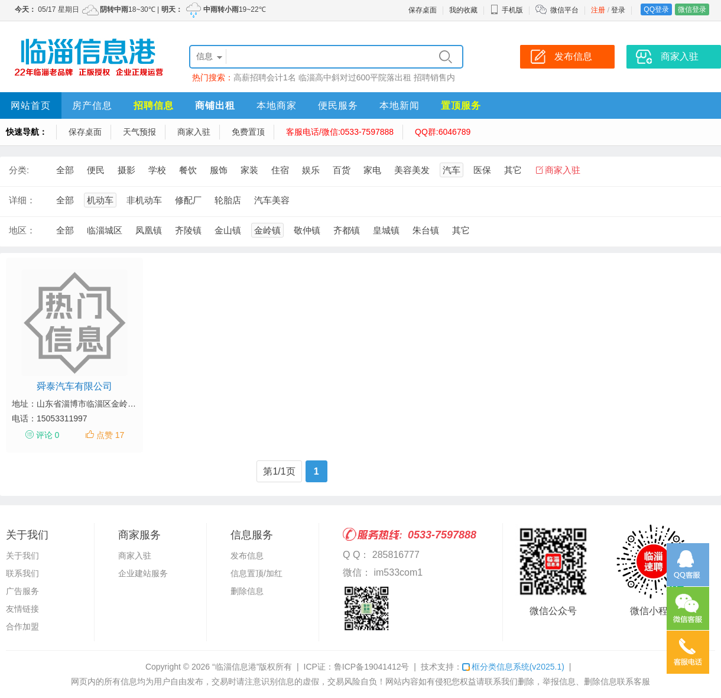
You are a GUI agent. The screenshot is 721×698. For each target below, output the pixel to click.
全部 (65, 170)
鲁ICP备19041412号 (372, 666)
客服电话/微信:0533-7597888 (340, 132)
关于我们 (22, 555)
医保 (482, 170)
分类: (19, 170)
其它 (513, 170)
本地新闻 (399, 105)
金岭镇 (267, 230)
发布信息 (247, 555)
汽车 (451, 170)
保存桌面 (422, 10)
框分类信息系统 (513, 666)
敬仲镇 (307, 230)
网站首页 (31, 105)
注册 (598, 10)
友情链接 (22, 608)
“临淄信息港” (235, 666)
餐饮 (188, 170)
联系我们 (22, 573)
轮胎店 (228, 200)
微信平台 (564, 10)
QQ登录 (656, 9)
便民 (96, 170)
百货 (341, 170)
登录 (618, 10)
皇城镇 (386, 230)
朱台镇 (426, 230)
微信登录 (692, 9)
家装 (249, 170)
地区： (22, 230)
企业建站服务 (143, 573)
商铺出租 (215, 105)
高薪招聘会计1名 (264, 77)
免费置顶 (248, 132)
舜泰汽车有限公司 (74, 386)
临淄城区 (104, 230)
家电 (372, 170)
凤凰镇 (148, 230)
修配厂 (188, 200)
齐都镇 (346, 230)
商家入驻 (193, 132)
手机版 (506, 10)
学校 (157, 170)
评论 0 (48, 435)
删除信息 (247, 591)
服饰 (219, 170)
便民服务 (338, 105)
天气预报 (139, 132)
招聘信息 (154, 105)
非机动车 (144, 200)
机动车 (100, 200)
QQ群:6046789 (442, 132)
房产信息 (92, 105)
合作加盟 (22, 626)
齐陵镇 (188, 230)
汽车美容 (272, 200)
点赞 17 (110, 435)
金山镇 (228, 230)
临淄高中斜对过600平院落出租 (354, 77)
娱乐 (311, 170)
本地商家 (276, 105)
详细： (22, 200)
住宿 (280, 170)
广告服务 (22, 591)
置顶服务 (461, 105)
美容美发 (412, 170)
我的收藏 (463, 10)
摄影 (126, 170)
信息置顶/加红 (256, 573)
